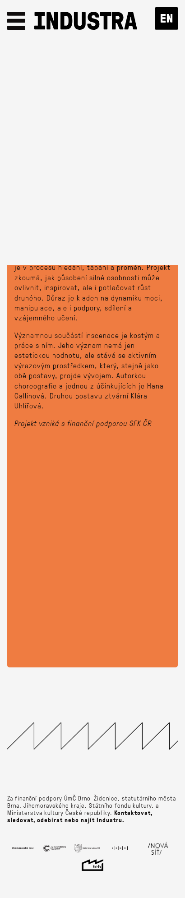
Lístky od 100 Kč (92, 182)
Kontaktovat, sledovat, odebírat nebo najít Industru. (80, 816)
